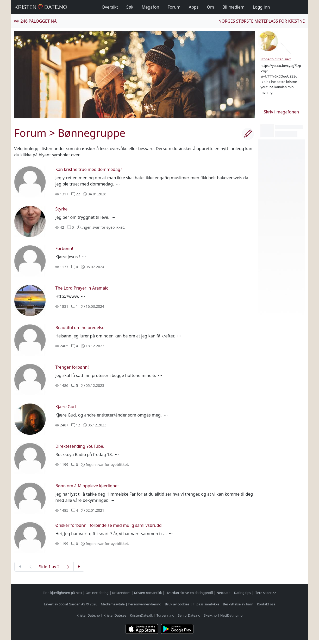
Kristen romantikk (148, 592)
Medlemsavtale (112, 604)
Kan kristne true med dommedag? (88, 169)
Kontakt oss (266, 604)
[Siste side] (78, 567)
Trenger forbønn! (72, 367)
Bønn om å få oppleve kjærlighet (87, 486)
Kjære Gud (65, 406)
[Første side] (19, 567)
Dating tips (242, 592)
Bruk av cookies (177, 604)
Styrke (61, 209)
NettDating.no (231, 615)
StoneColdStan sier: (276, 59)
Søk (129, 7)
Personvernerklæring (144, 604)
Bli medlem (233, 7)
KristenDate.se (114, 615)
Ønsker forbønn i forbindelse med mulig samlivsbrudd (108, 525)
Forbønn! (64, 248)
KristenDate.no (88, 615)
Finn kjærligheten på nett (62, 592)
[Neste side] (68, 567)
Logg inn (261, 7)
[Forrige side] (30, 567)
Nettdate (223, 592)
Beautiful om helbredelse (79, 327)
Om (210, 7)
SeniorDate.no (189, 615)
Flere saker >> (265, 592)
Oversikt (110, 7)
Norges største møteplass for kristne (261, 21)
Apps (194, 7)
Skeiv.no (210, 615)
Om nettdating (97, 592)
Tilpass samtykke (206, 604)
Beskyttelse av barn (238, 604)
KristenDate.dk (141, 615)
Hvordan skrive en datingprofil (189, 592)
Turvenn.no (165, 615)
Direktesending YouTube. (79, 446)
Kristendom (121, 592)
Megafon (150, 7)
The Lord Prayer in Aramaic (81, 288)
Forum (173, 7)
